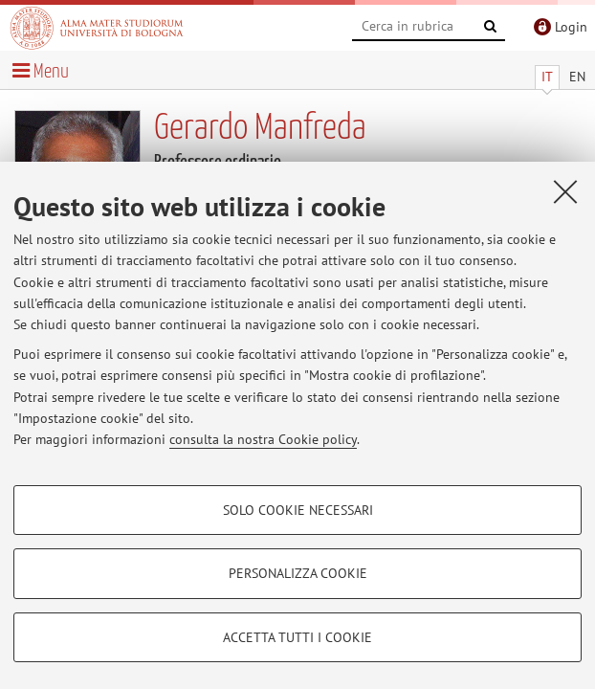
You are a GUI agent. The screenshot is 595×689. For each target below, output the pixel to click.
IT (547, 76)
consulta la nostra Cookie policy (263, 439)
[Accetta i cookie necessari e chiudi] (565, 191)
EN (577, 76)
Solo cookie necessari (298, 510)
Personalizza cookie (298, 573)
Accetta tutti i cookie (297, 637)
